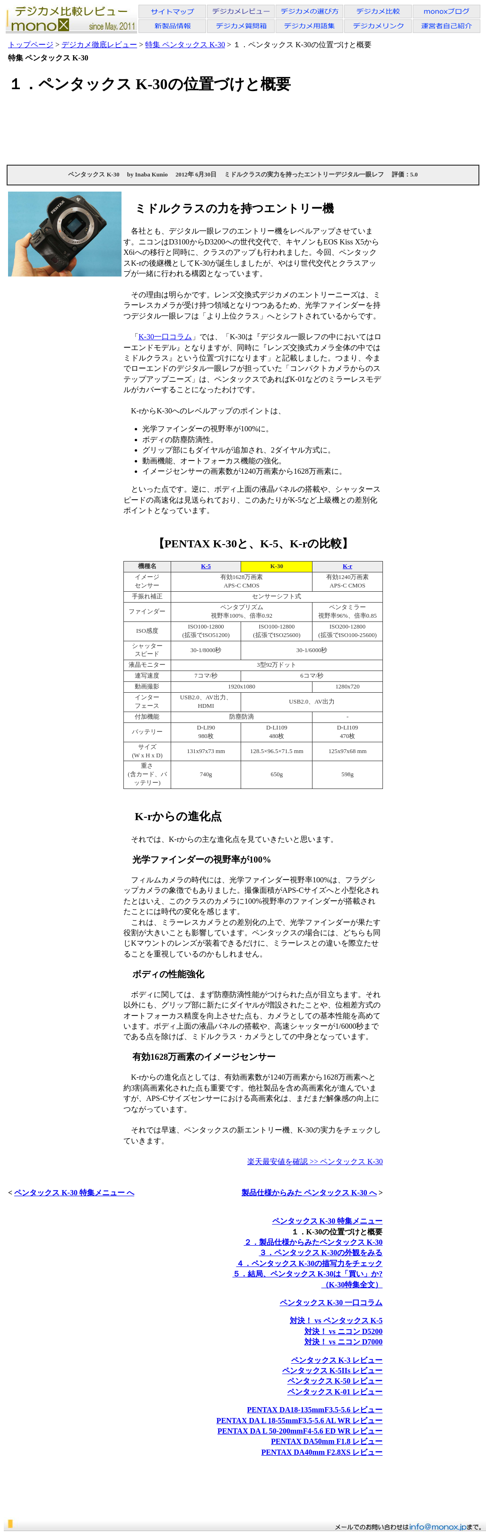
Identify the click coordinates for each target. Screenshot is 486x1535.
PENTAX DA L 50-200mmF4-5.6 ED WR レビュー (299, 1431)
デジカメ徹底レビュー (99, 45)
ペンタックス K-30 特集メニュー (327, 1221)
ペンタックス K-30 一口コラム (331, 1303)
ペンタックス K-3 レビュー (337, 1360)
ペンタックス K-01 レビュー (335, 1392)
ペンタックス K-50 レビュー (335, 1381)
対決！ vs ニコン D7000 (343, 1342)
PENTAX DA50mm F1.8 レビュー (326, 1441)
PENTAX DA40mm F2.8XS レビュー (322, 1452)
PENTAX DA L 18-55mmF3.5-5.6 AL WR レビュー (299, 1421)
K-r (347, 566)
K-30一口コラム (165, 337)
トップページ (30, 45)
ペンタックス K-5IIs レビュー (332, 1371)
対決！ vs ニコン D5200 (343, 1331)
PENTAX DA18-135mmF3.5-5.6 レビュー (314, 1410)
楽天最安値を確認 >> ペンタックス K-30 (315, 1162)
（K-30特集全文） (352, 1285)
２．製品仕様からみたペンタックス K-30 (313, 1242)
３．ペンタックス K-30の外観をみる (321, 1253)
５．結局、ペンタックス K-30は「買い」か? (308, 1274)
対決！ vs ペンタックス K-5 (336, 1321)
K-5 (206, 566)
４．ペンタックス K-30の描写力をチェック (309, 1263)
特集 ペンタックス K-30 (185, 45)
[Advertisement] (243, 129)
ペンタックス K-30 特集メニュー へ (74, 1193)
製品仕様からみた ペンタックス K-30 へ (309, 1193)
